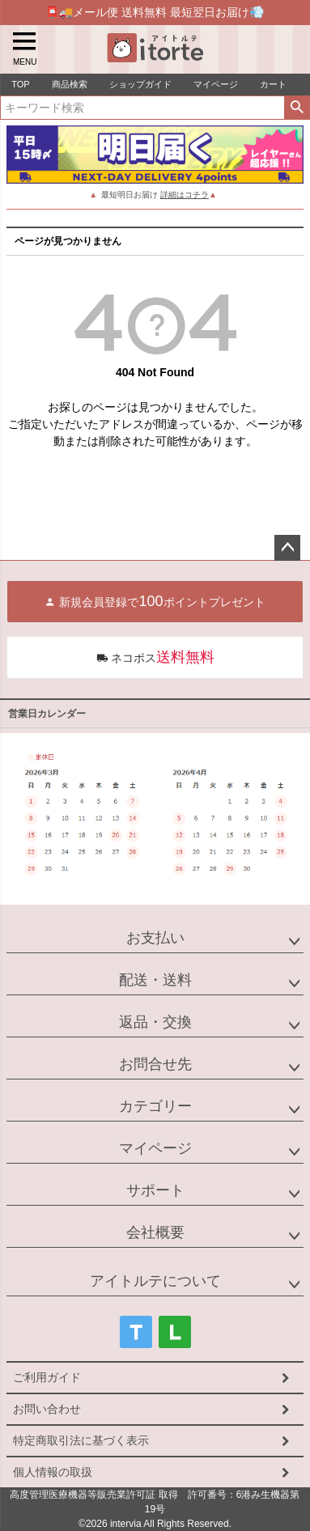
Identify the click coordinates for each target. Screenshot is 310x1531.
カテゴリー (155, 1106)
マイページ (155, 1148)
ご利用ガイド (47, 1377)
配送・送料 (155, 980)
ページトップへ (287, 548)
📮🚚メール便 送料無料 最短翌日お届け (155, 12)
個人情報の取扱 (52, 1471)
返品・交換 (155, 1022)
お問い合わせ (47, 1408)
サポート (155, 1190)
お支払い (155, 938)
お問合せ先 (155, 1064)
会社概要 (155, 1232)
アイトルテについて (155, 1281)
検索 (296, 107)
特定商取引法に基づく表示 (81, 1440)
